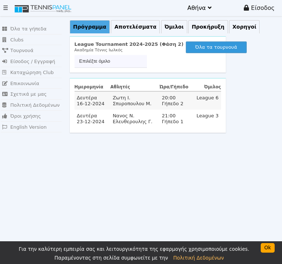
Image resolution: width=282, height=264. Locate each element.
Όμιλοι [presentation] (174, 27)
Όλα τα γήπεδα (24, 29)
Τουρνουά (17, 50)
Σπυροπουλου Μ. (132, 103)
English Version (24, 127)
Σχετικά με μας (24, 94)
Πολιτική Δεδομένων (31, 105)
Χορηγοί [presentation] (244, 27)
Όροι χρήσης (21, 116)
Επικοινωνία (20, 83)
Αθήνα (199, 7)
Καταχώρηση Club (28, 72)
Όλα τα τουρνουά (216, 47)
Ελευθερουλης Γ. (132, 121)
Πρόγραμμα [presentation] (89, 27)
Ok (267, 247)
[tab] (90, 27)
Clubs (13, 40)
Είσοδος (259, 7)
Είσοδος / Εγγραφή (28, 61)
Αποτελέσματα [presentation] (135, 27)
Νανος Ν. (123, 115)
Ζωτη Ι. (121, 97)
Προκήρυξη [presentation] (208, 27)
